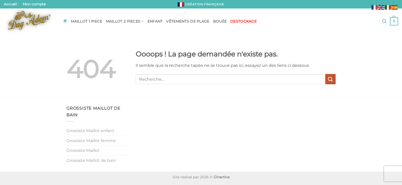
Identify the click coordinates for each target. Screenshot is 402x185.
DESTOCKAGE (243, 21)
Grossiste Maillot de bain (91, 160)
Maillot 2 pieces (125, 21)
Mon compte (34, 4)
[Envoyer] (330, 79)
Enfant (155, 21)
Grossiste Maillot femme (91, 140)
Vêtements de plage (187, 21)
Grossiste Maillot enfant (90, 130)
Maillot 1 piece (86, 21)
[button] (384, 21)
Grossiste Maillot (83, 150)
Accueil (10, 4)
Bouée (220, 21)
